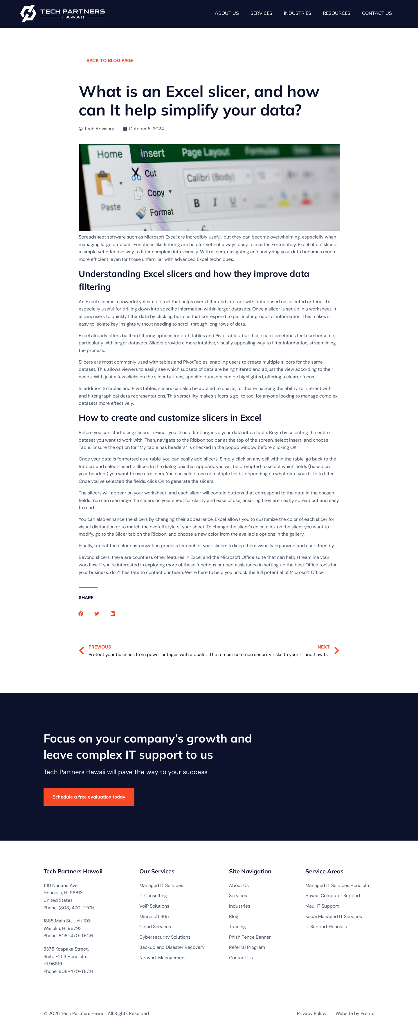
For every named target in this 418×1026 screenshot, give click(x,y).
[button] (80, 613)
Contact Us (377, 13)
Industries (297, 13)
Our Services (156, 871)
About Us (227, 13)
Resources (336, 13)
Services (261, 13)
